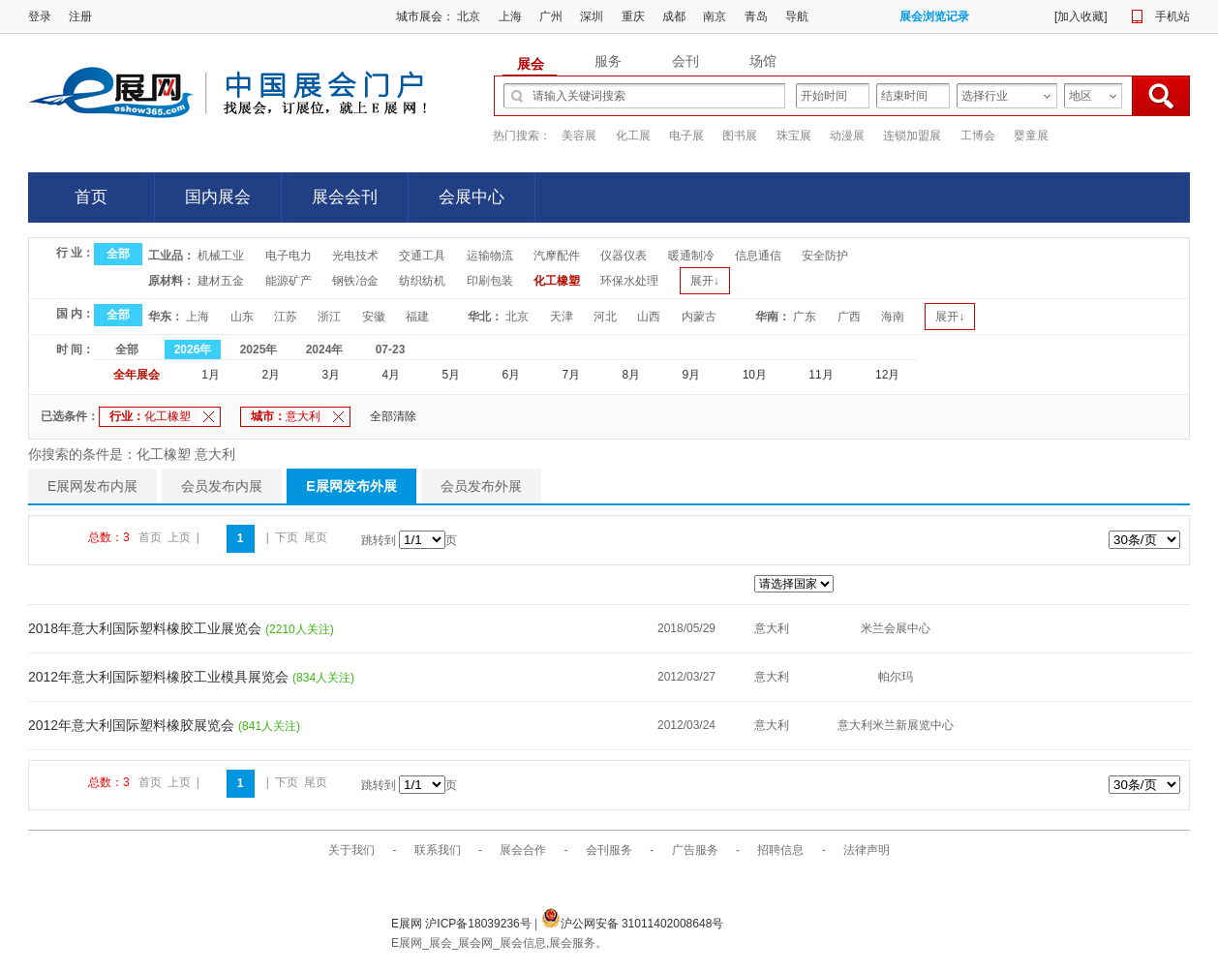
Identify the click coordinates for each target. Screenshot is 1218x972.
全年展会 (136, 374)
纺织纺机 (422, 281)
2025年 (259, 349)
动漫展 (847, 135)
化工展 (633, 135)
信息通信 (758, 255)
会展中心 (471, 197)
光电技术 (355, 255)
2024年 (325, 349)
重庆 (633, 16)
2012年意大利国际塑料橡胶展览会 (133, 725)
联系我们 (437, 850)
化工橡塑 (556, 281)
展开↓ (704, 281)
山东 (242, 316)
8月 (632, 374)
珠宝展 (793, 135)
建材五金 (221, 281)
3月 (330, 374)
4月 (390, 374)
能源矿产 (288, 281)
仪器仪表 (623, 255)
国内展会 (218, 197)
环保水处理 (629, 281)
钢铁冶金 (355, 281)
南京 (714, 16)
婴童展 (1031, 135)
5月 (451, 374)
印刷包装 (490, 281)
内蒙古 (699, 316)
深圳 (591, 16)
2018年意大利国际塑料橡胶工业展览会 (146, 628)
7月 (572, 374)
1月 (210, 374)
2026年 (193, 349)
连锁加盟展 (912, 135)
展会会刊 (345, 197)
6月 (511, 374)
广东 (804, 316)
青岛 (756, 16)
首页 (91, 197)
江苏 (285, 316)
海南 (892, 316)
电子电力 (288, 255)
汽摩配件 (556, 255)
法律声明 (866, 850)
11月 (820, 374)
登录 (39, 16)
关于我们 (351, 850)
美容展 (579, 135)
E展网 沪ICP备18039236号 (462, 923)
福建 (417, 316)
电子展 (686, 135)
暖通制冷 (691, 255)
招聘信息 (780, 850)
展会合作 (523, 850)
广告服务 (695, 850)
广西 (849, 316)
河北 (605, 316)
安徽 (373, 316)
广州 (551, 16)
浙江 (329, 316)
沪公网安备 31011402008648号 (632, 923)
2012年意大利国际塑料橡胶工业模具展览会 (160, 676)
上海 (510, 16)
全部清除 (393, 416)
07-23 (391, 349)
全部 (118, 253)
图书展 (739, 135)
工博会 (977, 135)
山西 (648, 316)
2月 (270, 374)
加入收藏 (1080, 16)
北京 (468, 16)
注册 (80, 16)
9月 (692, 374)
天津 (561, 316)
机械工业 (221, 255)
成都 (673, 16)
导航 (796, 16)
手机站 (1172, 16)
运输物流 (490, 255)
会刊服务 (609, 850)
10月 (755, 374)
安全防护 (825, 255)
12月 (887, 374)
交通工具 (422, 255)
